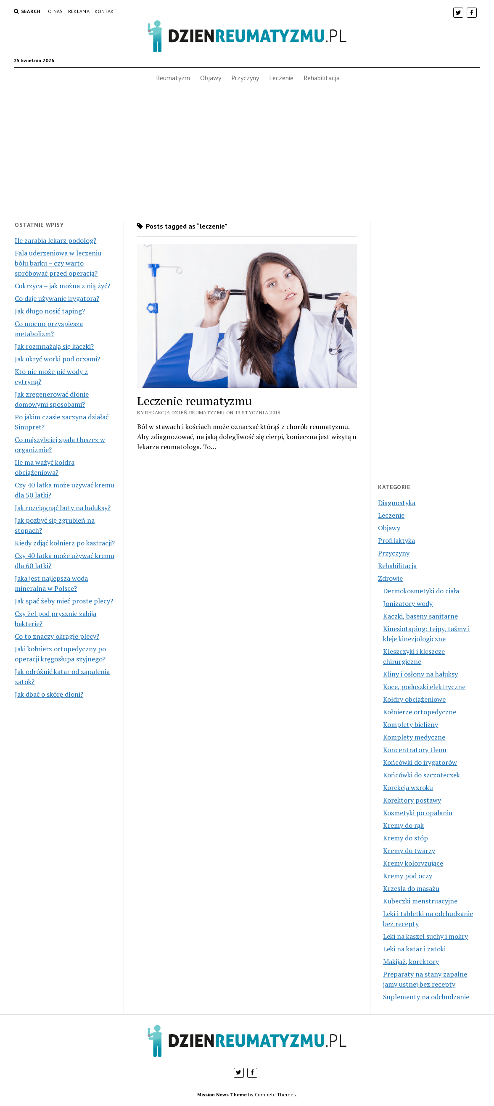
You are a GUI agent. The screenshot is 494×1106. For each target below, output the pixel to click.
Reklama (79, 11)
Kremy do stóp (405, 838)
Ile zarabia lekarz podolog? (55, 240)
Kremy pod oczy (407, 875)
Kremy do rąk (403, 825)
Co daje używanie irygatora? (57, 298)
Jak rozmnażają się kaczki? (54, 346)
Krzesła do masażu (411, 888)
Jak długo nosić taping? (50, 311)
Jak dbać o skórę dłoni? (49, 694)
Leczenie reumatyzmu (194, 400)
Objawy (210, 78)
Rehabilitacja (322, 78)
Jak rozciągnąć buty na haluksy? (63, 507)
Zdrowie (390, 578)
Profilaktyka (396, 540)
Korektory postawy (412, 800)
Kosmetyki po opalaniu (417, 812)
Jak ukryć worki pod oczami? (57, 358)
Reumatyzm (173, 78)
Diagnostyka (396, 502)
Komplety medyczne (414, 737)
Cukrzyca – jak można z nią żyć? (62, 285)
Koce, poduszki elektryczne (424, 686)
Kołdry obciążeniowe (414, 699)
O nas (55, 11)
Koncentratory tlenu (414, 749)
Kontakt (106, 11)
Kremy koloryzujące (413, 863)
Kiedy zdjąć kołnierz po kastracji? (65, 543)
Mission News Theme (222, 1094)
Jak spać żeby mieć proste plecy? (64, 601)
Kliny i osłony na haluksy (420, 674)
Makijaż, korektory (411, 961)
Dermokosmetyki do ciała (421, 590)
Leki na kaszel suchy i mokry (425, 936)
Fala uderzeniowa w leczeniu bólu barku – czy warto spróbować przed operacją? (58, 263)
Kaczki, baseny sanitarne (420, 616)
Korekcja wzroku (408, 787)
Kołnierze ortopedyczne (419, 711)
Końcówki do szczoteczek (421, 774)
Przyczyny (245, 78)
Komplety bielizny (410, 724)
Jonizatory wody (408, 603)
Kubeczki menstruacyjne (420, 901)
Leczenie (281, 78)
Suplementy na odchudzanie (426, 996)
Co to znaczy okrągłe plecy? (57, 636)
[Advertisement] (247, 154)
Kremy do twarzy (409, 850)
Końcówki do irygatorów (420, 762)
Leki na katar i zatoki (414, 948)
